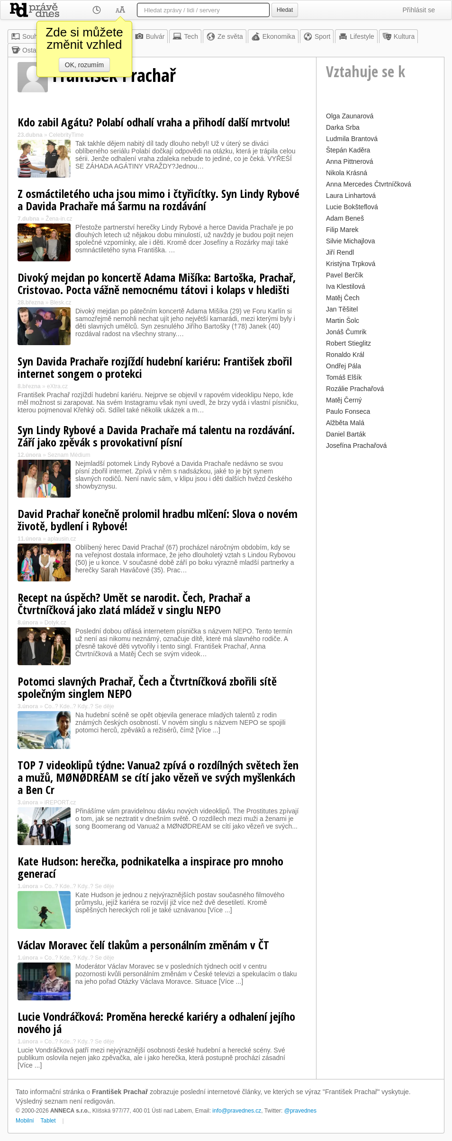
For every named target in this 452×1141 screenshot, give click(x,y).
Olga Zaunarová (349, 116)
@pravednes (300, 1110)
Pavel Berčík (344, 275)
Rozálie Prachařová (355, 388)
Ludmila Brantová (352, 139)
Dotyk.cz (55, 622)
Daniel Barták (346, 434)
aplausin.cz (61, 538)
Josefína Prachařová (356, 445)
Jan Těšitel (342, 309)
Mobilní (25, 1120)
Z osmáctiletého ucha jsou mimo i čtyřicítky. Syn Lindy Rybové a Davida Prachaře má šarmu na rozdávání (158, 200)
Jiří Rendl (340, 252)
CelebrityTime (66, 135)
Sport (316, 36)
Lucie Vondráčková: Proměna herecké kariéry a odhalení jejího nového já (156, 1022)
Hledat (285, 10)
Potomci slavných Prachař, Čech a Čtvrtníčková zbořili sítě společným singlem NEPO (147, 687)
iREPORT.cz (60, 802)
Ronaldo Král (345, 354)
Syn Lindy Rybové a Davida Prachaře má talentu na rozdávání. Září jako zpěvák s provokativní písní (156, 436)
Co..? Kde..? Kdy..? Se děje (79, 706)
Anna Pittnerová (349, 161)
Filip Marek (342, 229)
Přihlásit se (419, 10)
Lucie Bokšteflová (352, 207)
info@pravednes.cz (236, 1110)
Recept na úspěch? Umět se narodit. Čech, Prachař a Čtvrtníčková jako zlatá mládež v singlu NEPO (134, 603)
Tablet (48, 1120)
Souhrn (27, 36)
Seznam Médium (68, 455)
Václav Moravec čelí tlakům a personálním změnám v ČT (143, 945)
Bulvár (150, 36)
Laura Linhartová (351, 195)
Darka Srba (343, 127)
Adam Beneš (345, 218)
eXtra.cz (57, 386)
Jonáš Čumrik (346, 332)
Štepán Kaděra (348, 150)
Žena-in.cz (58, 218)
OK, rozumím (84, 65)
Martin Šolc (342, 320)
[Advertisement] (380, 594)
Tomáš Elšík (344, 377)
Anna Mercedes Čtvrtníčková (368, 184)
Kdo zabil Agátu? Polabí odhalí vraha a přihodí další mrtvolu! (154, 122)
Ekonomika (273, 36)
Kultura (398, 36)
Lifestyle (356, 36)
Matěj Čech (343, 298)
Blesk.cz (61, 302)
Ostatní (27, 50)
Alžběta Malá (345, 423)
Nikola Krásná (346, 173)
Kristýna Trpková (350, 263)
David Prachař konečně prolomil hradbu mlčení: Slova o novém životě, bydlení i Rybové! (158, 520)
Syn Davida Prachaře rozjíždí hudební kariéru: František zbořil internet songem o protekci (155, 367)
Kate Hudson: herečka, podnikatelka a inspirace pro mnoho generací (150, 867)
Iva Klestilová (345, 286)
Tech (185, 36)
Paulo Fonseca (348, 411)
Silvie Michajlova (350, 241)
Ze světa (224, 36)
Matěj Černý (344, 400)
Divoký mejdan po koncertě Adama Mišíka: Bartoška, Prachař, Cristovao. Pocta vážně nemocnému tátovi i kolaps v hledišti (157, 283)
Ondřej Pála (343, 366)
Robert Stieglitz (348, 343)
